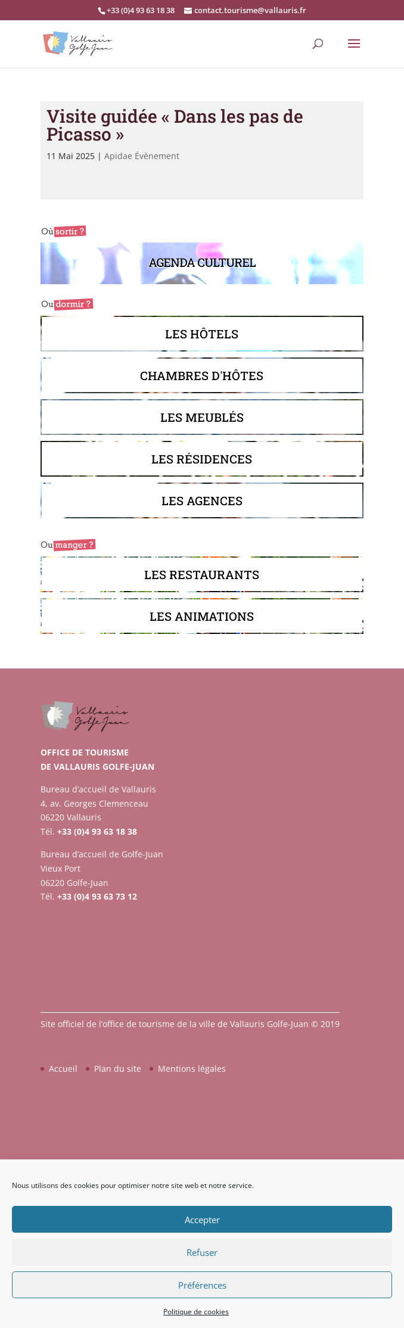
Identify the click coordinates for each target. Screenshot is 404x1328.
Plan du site (117, 1068)
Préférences (202, 1285)
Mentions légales (192, 1068)
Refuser (202, 1252)
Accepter (202, 1220)
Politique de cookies (196, 1312)
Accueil (63, 1068)
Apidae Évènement (141, 155)
